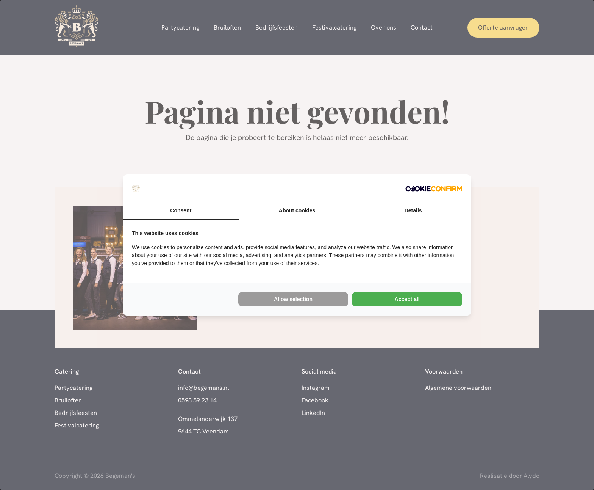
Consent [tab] (180, 210)
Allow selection (293, 299)
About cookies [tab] (297, 210)
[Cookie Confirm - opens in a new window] (433, 188)
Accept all (407, 299)
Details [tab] (413, 210)
